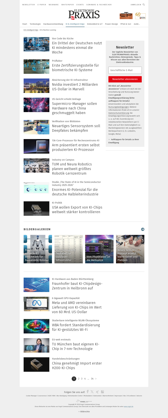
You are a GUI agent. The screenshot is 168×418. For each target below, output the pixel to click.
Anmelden (136, 5)
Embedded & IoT (95, 24)
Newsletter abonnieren (125, 79)
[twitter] (91, 392)
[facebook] (87, 392)
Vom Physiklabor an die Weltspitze (98, 258)
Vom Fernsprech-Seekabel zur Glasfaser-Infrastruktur (66, 255)
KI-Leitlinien (131, 396)
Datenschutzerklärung (118, 113)
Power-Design (111, 24)
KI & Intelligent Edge (75, 24)
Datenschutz (97, 396)
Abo (124, 396)
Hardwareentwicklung (53, 24)
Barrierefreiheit (108, 396)
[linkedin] (101, 392)
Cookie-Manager (31, 396)
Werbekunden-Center (75, 396)
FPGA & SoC (125, 24)
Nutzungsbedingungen (118, 107)
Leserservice (42, 396)
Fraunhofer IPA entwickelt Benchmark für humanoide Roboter (37, 255)
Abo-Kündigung (62, 396)
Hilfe (54, 396)
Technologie (35, 24)
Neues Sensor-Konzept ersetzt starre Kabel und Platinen (127, 255)
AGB (49, 396)
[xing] (96, 392)
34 (92, 378)
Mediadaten (88, 396)
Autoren (139, 396)
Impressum (118, 396)
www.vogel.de (128, 406)
